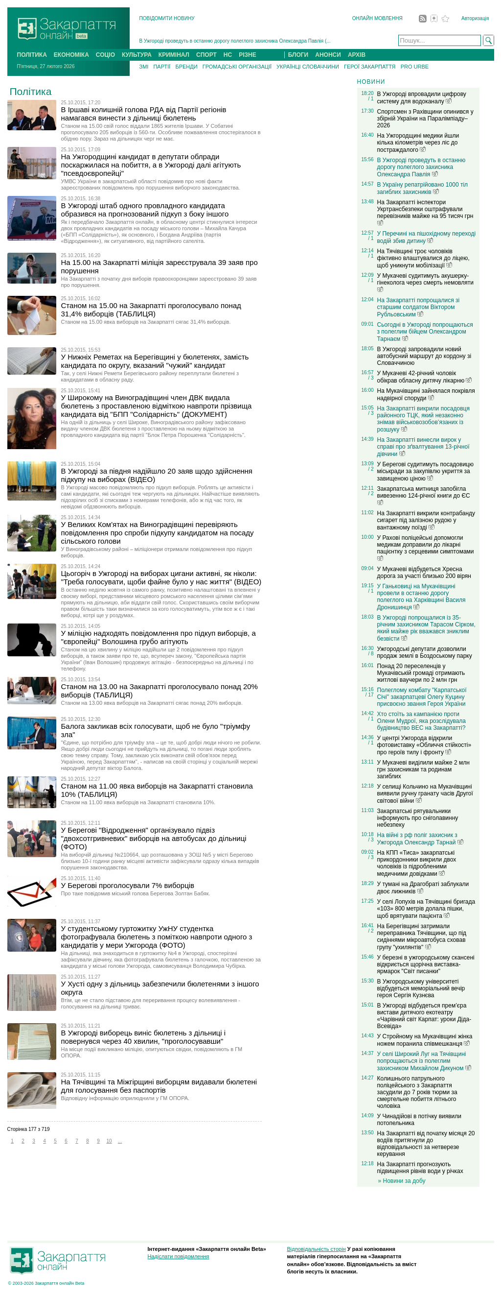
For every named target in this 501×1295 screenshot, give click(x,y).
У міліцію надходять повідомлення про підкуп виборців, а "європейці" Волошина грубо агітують (158, 637)
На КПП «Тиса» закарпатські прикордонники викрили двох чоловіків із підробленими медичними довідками (416, 863)
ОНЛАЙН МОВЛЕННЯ (377, 18)
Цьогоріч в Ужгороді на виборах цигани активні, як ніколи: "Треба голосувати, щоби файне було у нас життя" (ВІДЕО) (161, 577)
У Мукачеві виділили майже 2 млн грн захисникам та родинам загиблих (423, 769)
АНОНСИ (328, 54)
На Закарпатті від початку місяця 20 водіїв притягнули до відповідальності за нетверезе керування (426, 1143)
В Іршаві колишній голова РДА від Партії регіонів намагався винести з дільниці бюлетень (144, 113)
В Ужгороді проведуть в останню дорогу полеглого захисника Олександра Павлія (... (235, 41)
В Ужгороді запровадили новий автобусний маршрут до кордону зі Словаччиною (424, 356)
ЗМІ (144, 67)
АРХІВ (356, 54)
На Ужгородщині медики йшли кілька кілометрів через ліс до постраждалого (418, 142)
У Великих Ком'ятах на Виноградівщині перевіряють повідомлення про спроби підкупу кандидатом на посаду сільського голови (157, 532)
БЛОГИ (298, 54)
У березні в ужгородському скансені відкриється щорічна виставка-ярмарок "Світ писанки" (426, 964)
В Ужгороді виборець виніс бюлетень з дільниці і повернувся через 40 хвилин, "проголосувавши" (143, 1037)
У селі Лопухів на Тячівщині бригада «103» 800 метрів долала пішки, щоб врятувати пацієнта (426, 908)
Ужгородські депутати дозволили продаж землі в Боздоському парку (424, 652)
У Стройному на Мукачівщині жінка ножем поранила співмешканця (425, 1040)
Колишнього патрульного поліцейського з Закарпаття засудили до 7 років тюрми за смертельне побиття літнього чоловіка (417, 1092)
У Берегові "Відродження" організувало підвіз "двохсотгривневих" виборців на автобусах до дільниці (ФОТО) (154, 838)
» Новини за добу (402, 1180)
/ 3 (370, 378)
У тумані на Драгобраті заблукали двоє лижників (423, 888)
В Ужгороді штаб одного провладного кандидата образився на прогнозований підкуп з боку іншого (145, 209)
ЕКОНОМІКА (71, 54)
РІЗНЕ (247, 54)
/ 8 (370, 653)
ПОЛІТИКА (32, 54)
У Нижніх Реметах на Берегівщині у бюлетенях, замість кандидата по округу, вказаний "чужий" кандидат (155, 361)
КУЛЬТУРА (137, 54)
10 (109, 1141)
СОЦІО (105, 54)
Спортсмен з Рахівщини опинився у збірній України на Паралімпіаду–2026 (425, 118)
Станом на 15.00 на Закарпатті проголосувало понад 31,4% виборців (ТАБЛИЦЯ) (151, 309)
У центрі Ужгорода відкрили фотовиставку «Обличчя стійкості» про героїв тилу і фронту (424, 745)
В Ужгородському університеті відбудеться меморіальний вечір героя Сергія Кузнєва (421, 988)
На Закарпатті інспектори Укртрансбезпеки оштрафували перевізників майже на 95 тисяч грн (425, 212)
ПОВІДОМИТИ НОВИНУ (167, 18)
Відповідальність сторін (316, 1249)
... (120, 1141)
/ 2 (370, 469)
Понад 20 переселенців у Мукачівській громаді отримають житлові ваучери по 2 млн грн (421, 673)
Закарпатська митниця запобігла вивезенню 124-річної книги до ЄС (423, 495)
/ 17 (369, 694)
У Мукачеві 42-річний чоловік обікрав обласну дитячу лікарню (424, 377)
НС (228, 54)
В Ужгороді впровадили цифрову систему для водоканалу (421, 98)
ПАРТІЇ (161, 67)
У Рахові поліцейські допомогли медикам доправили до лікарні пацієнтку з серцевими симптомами (425, 547)
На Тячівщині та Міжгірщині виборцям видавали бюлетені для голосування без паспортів (159, 1086)
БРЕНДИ (186, 67)
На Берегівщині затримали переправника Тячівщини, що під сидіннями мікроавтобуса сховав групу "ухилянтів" (422, 937)
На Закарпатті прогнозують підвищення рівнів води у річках (420, 1168)
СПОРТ (206, 54)
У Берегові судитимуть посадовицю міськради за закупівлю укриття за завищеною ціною (425, 471)
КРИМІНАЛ (174, 54)
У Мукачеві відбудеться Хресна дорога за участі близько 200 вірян (424, 572)
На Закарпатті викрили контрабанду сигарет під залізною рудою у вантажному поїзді (426, 520)
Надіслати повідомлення (178, 1256)
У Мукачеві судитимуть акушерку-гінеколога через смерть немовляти (425, 282)
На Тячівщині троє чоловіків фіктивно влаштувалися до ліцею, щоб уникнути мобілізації (423, 258)
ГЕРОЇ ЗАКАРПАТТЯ (370, 67)
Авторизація (475, 18)
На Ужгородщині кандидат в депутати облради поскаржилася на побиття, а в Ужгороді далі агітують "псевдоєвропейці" (151, 164)
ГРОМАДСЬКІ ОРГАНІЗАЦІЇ (237, 67)
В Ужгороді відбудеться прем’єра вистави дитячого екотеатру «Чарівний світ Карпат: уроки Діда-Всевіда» (424, 1016)
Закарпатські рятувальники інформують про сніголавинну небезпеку (417, 818)
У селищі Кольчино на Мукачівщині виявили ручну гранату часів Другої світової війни (425, 793)
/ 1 (370, 98)
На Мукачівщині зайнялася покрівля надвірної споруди (426, 394)
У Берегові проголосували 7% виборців (128, 885)
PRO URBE (415, 67)
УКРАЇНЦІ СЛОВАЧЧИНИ (307, 67)
